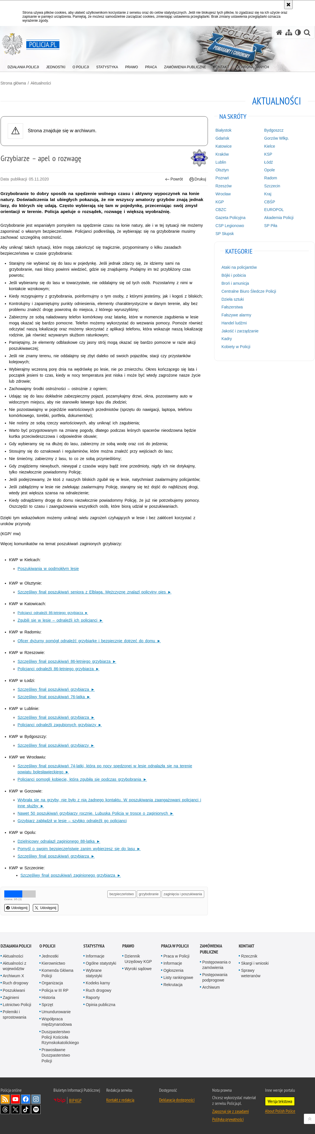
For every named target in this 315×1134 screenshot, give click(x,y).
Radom (270, 178)
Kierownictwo (53, 963)
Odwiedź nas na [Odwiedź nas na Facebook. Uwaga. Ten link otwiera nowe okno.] (25, 1099)
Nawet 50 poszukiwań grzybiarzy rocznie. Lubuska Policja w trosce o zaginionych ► (96, 813)
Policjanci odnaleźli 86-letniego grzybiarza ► (59, 669)
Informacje (95, 956)
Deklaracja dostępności (176, 1100)
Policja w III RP (55, 990)
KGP (219, 202)
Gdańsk (222, 138)
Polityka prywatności (228, 1119)
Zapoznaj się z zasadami (230, 1111)
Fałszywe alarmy (236, 315)
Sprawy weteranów (250, 973)
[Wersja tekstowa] (298, 32)
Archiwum (211, 987)
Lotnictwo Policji (17, 1004)
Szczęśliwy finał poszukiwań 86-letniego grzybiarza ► (67, 661)
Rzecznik (249, 956)
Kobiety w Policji (235, 346)
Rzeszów (223, 186)
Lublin (220, 162)
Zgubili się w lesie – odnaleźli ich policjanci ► (60, 620)
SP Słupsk (224, 233)
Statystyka (94, 946)
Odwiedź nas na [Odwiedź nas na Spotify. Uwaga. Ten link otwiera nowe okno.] (36, 1109)
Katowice (223, 146)
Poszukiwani (14, 990)
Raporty (93, 997)
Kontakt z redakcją (120, 1100)
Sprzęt (47, 1004)
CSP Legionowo (229, 225)
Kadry (226, 338)
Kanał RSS (5, 1099)
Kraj (267, 194)
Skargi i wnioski (254, 963)
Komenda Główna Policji (57, 973)
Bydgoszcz (274, 130)
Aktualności (41, 83)
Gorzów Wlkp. (276, 138)
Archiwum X (13, 976)
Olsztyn (222, 170)
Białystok (223, 130)
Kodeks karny (98, 983)
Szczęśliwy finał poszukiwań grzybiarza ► (56, 689)
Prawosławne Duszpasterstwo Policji (56, 1055)
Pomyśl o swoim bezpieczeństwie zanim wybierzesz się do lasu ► (79, 848)
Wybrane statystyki (94, 973)
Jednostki (50, 956)
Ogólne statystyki (101, 963)
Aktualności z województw (14, 966)
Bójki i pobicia (233, 275)
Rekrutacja (172, 984)
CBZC (220, 209)
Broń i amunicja (235, 283)
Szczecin (272, 186)
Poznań (222, 178)
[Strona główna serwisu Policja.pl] (279, 32)
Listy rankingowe (178, 977)
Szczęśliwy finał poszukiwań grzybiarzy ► (56, 745)
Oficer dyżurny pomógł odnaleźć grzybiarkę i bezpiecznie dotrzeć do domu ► (89, 641)
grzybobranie (148, 894)
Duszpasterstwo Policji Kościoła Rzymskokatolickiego (60, 1037)
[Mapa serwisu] (288, 32)
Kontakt (246, 946)
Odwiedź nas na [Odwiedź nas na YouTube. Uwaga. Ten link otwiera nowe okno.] (15, 1099)
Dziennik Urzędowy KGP (138, 959)
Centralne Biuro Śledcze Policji (248, 291)
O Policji (47, 946)
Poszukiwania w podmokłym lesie (48, 568)
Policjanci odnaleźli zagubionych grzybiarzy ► (60, 724)
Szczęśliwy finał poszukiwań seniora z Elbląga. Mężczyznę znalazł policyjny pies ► (95, 592)
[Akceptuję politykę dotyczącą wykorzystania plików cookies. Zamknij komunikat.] (288, 4)
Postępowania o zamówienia (216, 965)
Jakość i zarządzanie (239, 331)
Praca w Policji (175, 946)
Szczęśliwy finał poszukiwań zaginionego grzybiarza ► (71, 875)
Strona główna (13, 83)
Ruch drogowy (16, 983)
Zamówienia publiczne (211, 949)
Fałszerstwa (232, 307)
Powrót (174, 179)
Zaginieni (11, 997)
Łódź (268, 162)
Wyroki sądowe (138, 968)
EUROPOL (274, 209)
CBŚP (269, 202)
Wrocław (222, 194)
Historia (48, 997)
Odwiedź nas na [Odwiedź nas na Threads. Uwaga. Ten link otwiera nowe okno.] (5, 1109)
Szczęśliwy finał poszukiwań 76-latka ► (54, 697)
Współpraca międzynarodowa (57, 1022)
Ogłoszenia (173, 970)
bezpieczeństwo (121, 894)
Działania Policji (16, 946)
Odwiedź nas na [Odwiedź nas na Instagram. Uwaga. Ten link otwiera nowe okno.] (36, 1099)
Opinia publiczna (100, 1004)
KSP (268, 154)
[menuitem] (23, 66)
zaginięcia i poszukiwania (183, 894)
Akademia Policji (279, 217)
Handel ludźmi (234, 323)
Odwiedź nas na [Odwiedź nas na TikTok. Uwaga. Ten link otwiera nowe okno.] (25, 1109)
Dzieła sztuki (232, 299)
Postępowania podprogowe (214, 977)
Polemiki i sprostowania (15, 1014)
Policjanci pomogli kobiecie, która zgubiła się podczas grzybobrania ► (82, 779)
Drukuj (197, 179)
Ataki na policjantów (239, 267)
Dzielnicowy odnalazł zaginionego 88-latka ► (59, 841)
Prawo (128, 946)
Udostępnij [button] (17, 908)
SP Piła (270, 225)
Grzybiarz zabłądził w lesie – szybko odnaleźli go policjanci (72, 820)
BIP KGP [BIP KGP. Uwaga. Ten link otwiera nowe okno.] (75, 1100)
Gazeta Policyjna (230, 217)
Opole (269, 170)
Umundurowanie (56, 1011)
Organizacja (52, 983)
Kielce (269, 146)
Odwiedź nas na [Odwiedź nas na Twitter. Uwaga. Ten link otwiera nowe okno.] (15, 1109)
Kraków (222, 154)
